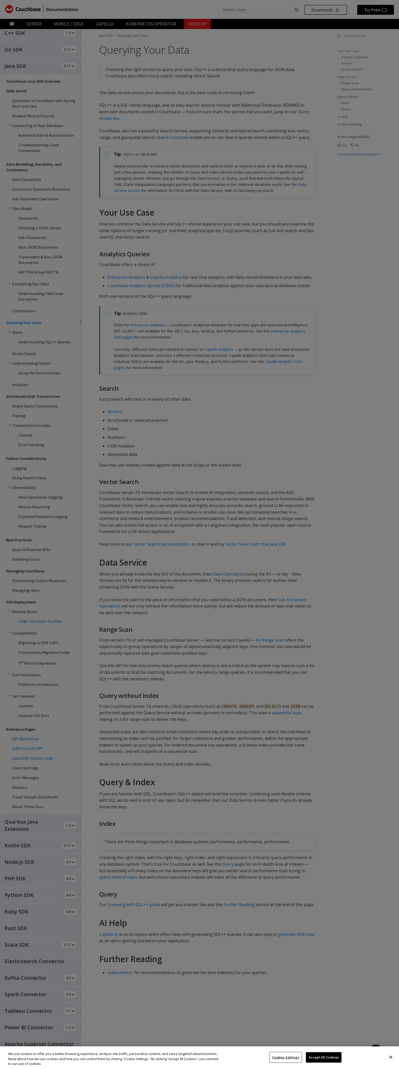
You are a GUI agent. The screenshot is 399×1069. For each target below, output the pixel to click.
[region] (199, 1057)
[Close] (390, 1057)
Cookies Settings (285, 1057)
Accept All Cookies (324, 1057)
